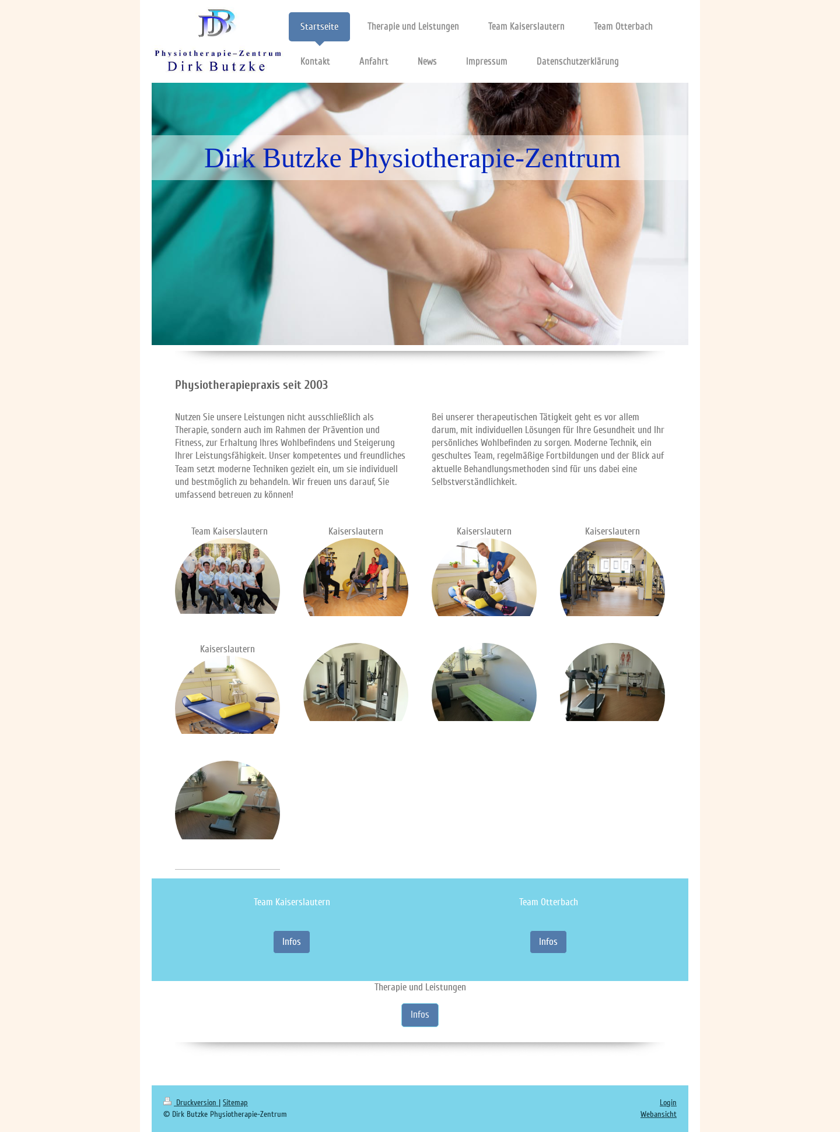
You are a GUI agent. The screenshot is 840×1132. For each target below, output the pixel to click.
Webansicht (658, 1114)
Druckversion (191, 1103)
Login (668, 1103)
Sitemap (235, 1103)
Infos (291, 942)
